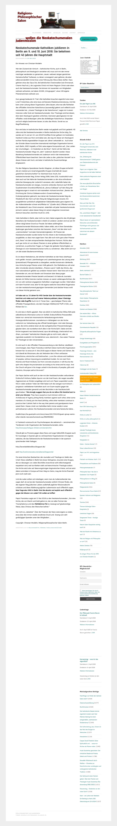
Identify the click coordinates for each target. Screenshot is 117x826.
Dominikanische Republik (88, 327)
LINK (87, 124)
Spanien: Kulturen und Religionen (90, 495)
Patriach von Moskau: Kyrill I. (89, 459)
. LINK (93, 633)
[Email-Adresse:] (90, 87)
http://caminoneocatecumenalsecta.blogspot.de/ (38, 452)
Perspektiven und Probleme (89, 463)
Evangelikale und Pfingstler (88, 343)
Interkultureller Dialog (86, 373)
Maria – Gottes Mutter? (87, 444)
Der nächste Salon (85, 323)
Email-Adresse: (84, 584)
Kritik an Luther (84, 415)
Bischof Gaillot (84, 274)
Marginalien (83, 440)
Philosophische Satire (86, 483)
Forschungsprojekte (86, 347)
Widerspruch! (84, 550)
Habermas (83, 365)
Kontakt (73, 32)
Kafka (82, 391)
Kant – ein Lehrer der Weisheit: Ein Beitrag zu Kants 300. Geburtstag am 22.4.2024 (89, 798)
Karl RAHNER (84, 410)
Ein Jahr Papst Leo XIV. (87, 104)
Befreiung (83, 259)
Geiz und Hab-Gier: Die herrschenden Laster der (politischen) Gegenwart (87, 206)
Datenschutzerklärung (87, 703)
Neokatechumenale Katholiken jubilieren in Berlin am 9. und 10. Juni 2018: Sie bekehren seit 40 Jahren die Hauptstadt (43, 51)
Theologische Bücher (54, 527)
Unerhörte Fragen (88, 39)
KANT (82, 402)
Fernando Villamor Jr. (38, 815)
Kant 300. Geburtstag (86, 406)
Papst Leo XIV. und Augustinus (89, 452)
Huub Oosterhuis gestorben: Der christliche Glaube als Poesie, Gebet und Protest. (90, 753)
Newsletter (47, 32)
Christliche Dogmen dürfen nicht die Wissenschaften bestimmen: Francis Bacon (90, 196)
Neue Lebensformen (86, 448)
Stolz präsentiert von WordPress (28, 813)
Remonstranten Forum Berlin (89, 491)
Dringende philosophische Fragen (90, 331)
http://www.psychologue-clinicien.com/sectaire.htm (35, 428)
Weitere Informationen (87, 113)
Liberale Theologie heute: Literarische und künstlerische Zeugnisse (89, 433)
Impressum (81, 32)
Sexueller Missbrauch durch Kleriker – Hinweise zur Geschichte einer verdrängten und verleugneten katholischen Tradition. (90, 766)
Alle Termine (84, 130)
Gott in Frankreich (85, 361)
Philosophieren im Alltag (87, 479)
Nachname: (83, 578)
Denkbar (82, 305)
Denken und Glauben (86, 309)
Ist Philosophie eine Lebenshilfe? (90, 384)
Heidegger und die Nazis (88, 369)
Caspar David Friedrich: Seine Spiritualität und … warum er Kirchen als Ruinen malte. (89, 743)
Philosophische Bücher (87, 282)
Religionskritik (34, 527)
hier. (25, 307)
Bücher (65, 32)
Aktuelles (56, 32)
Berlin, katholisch (85, 270)
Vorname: (83, 572)
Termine (43, 527)
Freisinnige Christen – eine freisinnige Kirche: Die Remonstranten (88, 354)
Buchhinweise (84, 279)
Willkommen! (36, 32)
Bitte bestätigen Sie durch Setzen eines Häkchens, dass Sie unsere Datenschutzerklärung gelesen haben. (90, 593)
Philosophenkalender (86, 467)
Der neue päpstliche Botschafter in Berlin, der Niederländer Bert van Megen (90, 186)
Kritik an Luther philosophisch (89, 419)
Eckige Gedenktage (86, 338)
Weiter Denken (84, 545)
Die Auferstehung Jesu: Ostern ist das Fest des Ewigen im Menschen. (90, 729)
